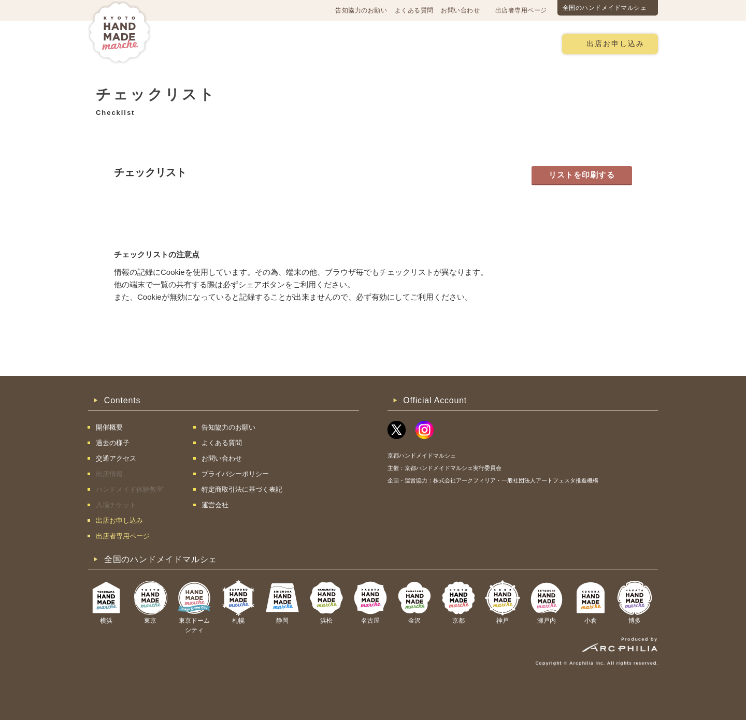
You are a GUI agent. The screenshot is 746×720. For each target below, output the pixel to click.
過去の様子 (312, 43)
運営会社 (215, 505)
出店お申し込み (615, 44)
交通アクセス (251, 43)
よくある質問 (414, 10)
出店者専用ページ (521, 10)
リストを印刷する (582, 174)
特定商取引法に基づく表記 (242, 489)
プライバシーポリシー (235, 474)
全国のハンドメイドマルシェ (605, 7)
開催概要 (193, 43)
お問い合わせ (460, 10)
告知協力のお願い (361, 10)
